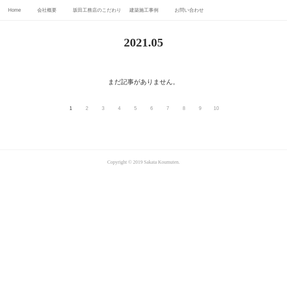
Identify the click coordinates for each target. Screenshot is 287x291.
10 (216, 108)
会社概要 (47, 10)
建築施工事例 (143, 10)
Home (14, 10)
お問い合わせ (189, 10)
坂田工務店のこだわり (97, 10)
